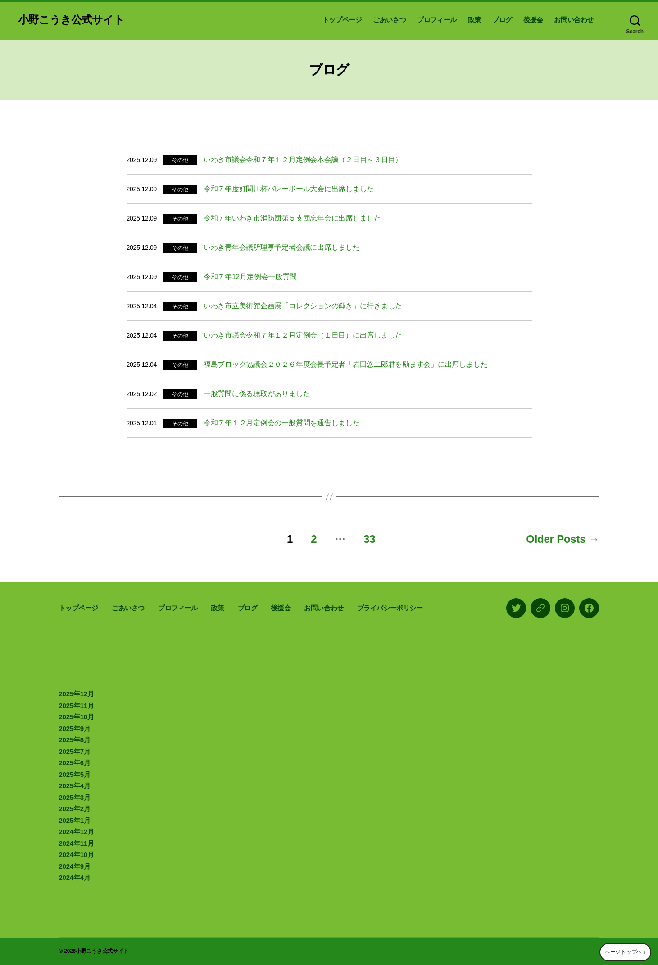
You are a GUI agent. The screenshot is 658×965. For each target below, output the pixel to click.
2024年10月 (76, 854)
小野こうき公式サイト (71, 19)
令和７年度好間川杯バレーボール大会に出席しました (289, 189)
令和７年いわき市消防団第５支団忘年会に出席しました (292, 218)
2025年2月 (75, 808)
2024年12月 (76, 831)
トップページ (342, 19)
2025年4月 (75, 785)
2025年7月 (75, 751)
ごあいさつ (389, 19)
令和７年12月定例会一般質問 (250, 276)
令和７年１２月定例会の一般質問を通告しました (282, 423)
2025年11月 (76, 705)
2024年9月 (75, 866)
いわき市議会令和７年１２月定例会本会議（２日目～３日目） (303, 159)
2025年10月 (76, 717)
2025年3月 (75, 797)
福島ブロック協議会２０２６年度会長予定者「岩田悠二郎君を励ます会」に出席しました (345, 364)
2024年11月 (76, 843)
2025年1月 (75, 820)
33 (369, 539)
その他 (180, 160)
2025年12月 (76, 694)
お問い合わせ (574, 19)
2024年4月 (75, 877)
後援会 (533, 19)
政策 (474, 19)
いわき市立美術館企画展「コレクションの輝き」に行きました (303, 306)
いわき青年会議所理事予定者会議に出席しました (282, 247)
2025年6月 (75, 763)
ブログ (502, 19)
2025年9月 (75, 728)
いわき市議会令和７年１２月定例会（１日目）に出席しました (303, 335)
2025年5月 (75, 774)
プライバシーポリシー (390, 608)
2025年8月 (75, 740)
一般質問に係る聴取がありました (257, 393)
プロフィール (437, 19)
